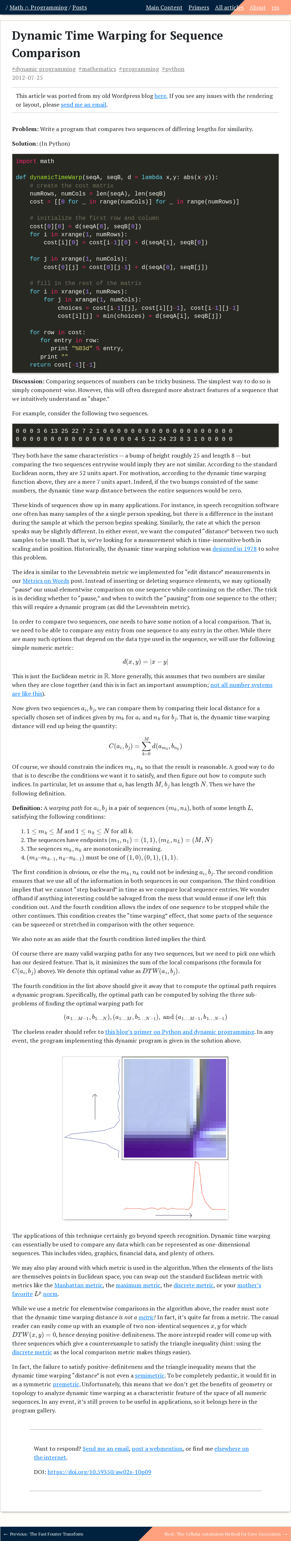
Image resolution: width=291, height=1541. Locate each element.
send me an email (83, 104)
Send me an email (106, 1449)
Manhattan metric (78, 1285)
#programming (139, 69)
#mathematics (97, 69)
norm (50, 1294)
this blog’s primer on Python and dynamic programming (179, 1032)
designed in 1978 (234, 549)
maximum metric (138, 1285)
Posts (79, 7)
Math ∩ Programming (38, 7)
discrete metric (194, 1285)
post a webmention (157, 1449)
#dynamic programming (44, 69)
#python (173, 69)
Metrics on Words (46, 581)
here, (161, 96)
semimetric (149, 1375)
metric (146, 1317)
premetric (66, 1384)
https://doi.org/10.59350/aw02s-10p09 (99, 1472)
